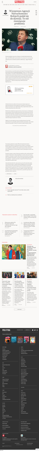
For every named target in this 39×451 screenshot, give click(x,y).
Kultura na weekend (24, 373)
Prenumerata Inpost (24, 413)
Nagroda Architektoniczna (7, 417)
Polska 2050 (4, 370)
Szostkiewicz (23, 362)
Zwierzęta (23, 404)
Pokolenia (22, 387)
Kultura (3, 403)
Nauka (22, 347)
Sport (22, 401)
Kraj (19, 8)
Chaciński (23, 363)
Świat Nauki (4, 356)
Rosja (3, 385)
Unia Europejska (5, 380)
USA (3, 382)
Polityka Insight (17, 443)
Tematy (22, 409)
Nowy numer (4, 347)
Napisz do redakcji (5, 425)
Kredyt (3, 398)
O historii (22, 378)
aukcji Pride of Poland (18, 72)
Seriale (3, 409)
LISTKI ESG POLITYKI (6, 399)
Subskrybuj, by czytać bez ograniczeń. (15, 67)
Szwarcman (23, 360)
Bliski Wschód (4, 383)
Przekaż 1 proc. (23, 400)
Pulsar (22, 349)
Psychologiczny (23, 379)
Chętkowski (23, 365)
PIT (3, 393)
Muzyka (3, 406)
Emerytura (4, 396)
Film (3, 408)
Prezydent (4, 373)
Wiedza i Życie (5, 355)
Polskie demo (23, 382)
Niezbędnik (4, 359)
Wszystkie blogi (24, 366)
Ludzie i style (23, 394)
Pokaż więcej (19, 309)
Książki (3, 405)
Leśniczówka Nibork (30, 443)
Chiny (3, 386)
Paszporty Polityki (5, 415)
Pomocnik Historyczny (6, 352)
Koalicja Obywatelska (6, 365)
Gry (3, 414)
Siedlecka (23, 359)
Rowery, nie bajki (24, 380)
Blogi (22, 357)
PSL (3, 369)
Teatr (3, 412)
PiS (3, 366)
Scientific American (6, 353)
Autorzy (22, 407)
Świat (3, 377)
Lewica (3, 368)
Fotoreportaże (23, 395)
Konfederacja (4, 372)
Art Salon (4, 418)
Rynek (3, 390)
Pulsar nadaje (23, 383)
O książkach (23, 376)
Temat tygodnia (23, 372)
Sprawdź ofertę (29, 93)
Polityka (3, 349)
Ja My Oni (4, 358)
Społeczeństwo (23, 398)
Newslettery (23, 392)
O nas (22, 410)
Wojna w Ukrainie (5, 379)
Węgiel (3, 395)
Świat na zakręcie (24, 375)
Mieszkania (4, 392)
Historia (22, 397)
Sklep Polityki (23, 411)
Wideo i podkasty (23, 370)
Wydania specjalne (5, 350)
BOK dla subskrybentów (6, 427)
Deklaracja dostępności (25, 427)
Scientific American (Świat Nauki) (27, 350)
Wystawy (4, 411)
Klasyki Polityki (24, 403)
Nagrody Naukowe (24, 353)
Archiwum (23, 406)
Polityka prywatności (24, 425)
